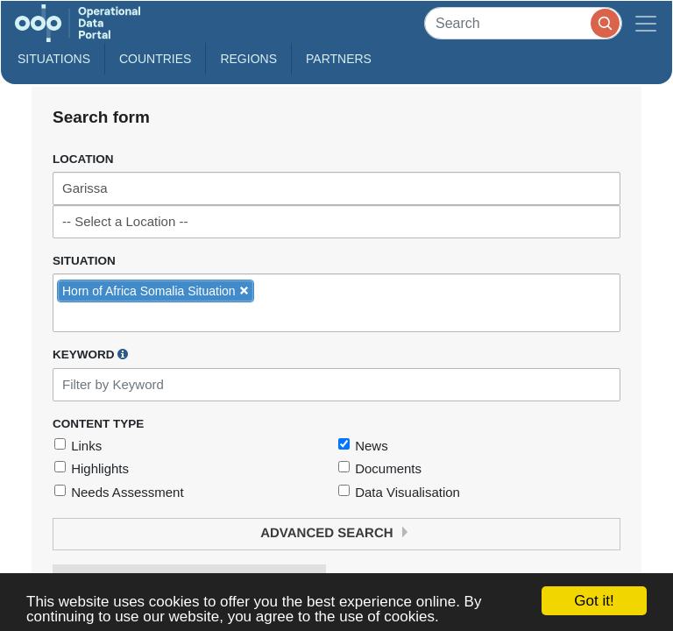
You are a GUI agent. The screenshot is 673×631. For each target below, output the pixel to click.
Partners (339, 59)
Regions (248, 59)
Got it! (593, 600)
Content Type (98, 423)
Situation (84, 260)
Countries (155, 59)
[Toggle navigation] (645, 23)
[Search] (523, 23)
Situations (54, 59)
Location (83, 159)
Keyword (90, 354)
